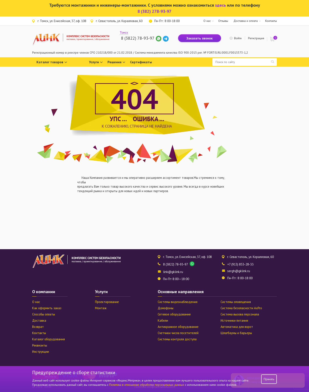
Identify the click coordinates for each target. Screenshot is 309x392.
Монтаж (100, 308)
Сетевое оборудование (174, 314)
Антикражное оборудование (178, 327)
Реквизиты (39, 345)
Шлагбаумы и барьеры (236, 333)
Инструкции (40, 352)
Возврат (38, 327)
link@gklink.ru (173, 272)
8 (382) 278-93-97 (154, 11)
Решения (116, 62)
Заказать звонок (199, 38)
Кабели (163, 320)
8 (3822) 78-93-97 (137, 38)
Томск (124, 32)
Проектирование (107, 302)
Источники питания (234, 320)
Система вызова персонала (240, 314)
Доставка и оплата (245, 21)
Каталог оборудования (48, 339)
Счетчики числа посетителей (178, 333)
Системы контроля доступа (177, 339)
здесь (220, 5)
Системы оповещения (236, 302)
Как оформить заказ (46, 308)
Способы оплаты (43, 314)
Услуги (96, 62)
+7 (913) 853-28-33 (240, 264)
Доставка (39, 320)
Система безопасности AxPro (241, 308)
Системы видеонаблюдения (177, 302)
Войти (238, 38)
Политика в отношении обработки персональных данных (147, 385)
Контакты (271, 21)
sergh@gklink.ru (238, 271)
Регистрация (256, 38)
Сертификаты (141, 62)
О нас (207, 21)
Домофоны (165, 308)
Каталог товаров (51, 62)
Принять (269, 379)
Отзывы (223, 21)
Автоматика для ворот (237, 327)
